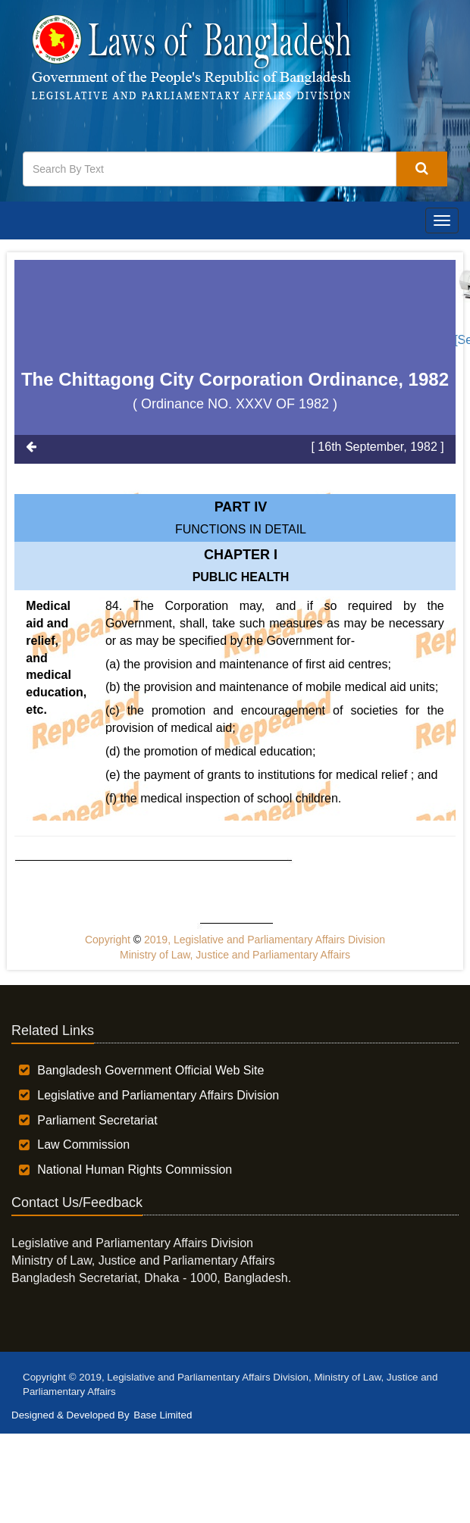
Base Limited (162, 1415)
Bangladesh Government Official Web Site (150, 1070)
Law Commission (83, 1144)
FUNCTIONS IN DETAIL (240, 529)
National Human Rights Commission (134, 1169)
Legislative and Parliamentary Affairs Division (158, 1095)
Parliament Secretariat (97, 1120)
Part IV (241, 506)
